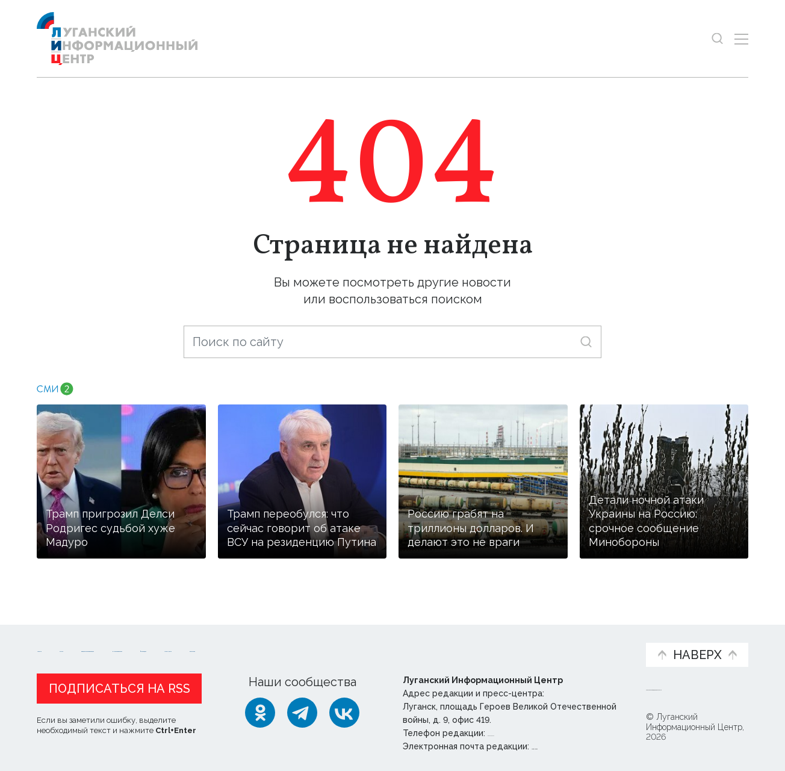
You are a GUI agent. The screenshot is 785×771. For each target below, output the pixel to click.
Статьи (115, 636)
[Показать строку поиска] (717, 38)
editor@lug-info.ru (572, 746)
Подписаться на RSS (119, 688)
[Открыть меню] (741, 38)
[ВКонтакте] (344, 713)
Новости (58, 636)
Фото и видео (424, 643)
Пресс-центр (507, 643)
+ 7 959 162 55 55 (522, 733)
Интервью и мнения (325, 643)
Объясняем (599, 636)
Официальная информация (184, 643)
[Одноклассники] (260, 713)
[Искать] (586, 341)
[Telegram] (302, 713)
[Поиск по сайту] (392, 342)
